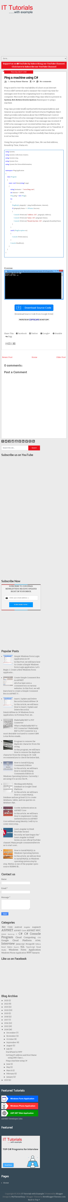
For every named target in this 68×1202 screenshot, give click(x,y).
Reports (16, 947)
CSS (39, 938)
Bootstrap (11, 934)
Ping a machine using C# (21, 77)
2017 (6, 1020)
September (11, 1042)
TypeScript (30, 947)
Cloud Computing (26, 937)
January (9, 1077)
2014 (6, 1030)
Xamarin (36, 953)
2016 (6, 1023)
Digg (9, 336)
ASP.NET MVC (34, 930)
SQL (22, 946)
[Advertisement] (34, 34)
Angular (27, 927)
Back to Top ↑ (34, 1200)
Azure (3, 934)
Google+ (45, 333)
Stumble (57, 333)
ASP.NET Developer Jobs (11, 1119)
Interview (8, 943)
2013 (6, 1080)
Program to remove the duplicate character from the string (27, 744)
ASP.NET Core (20, 930)
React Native (6, 947)
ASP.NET (7, 930)
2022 (6, 1004)
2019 (6, 1013)
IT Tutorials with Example (32, 1194)
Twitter (33, 333)
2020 (6, 1010)
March (9, 1070)
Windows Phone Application (13, 953)
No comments (45, 81)
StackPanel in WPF (14, 1052)
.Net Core (6, 927)
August (9, 1046)
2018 (6, 1017)
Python (38, 944)
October (10, 1039)
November (11, 1036)
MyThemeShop (18, 1197)
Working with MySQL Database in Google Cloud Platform (25, 786)
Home (34, 357)
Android (18, 927)
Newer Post (7, 357)
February (10, 1074)
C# (33, 81)
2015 (6, 1026)
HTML (38, 940)
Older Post (61, 357)
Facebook (21, 333)
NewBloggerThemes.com (54, 1197)
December (11, 1033)
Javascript (20, 944)
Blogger (59, 1194)
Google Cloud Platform (16, 940)
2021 (6, 1007)
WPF (29, 952)
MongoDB (30, 944)
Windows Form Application (25, 949)
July (8, 1049)
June (8, 1064)
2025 (6, 1000)
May (8, 1067)
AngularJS (36, 927)
